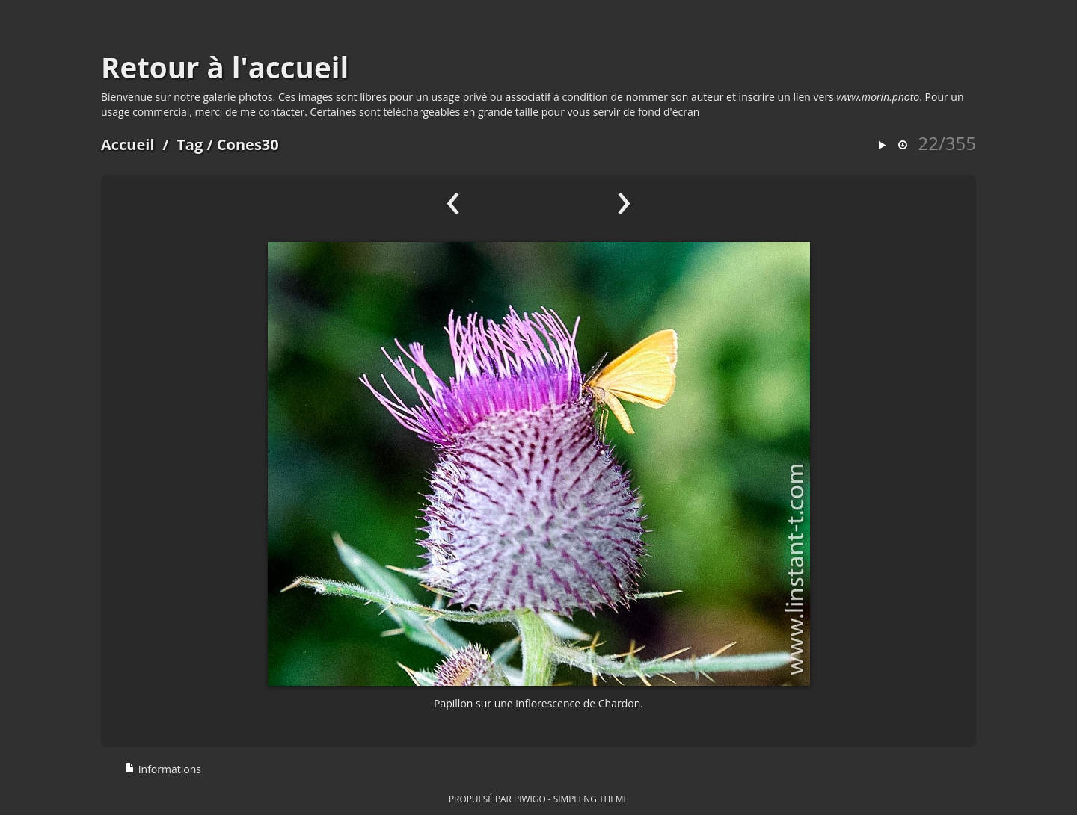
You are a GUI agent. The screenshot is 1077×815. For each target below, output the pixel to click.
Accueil (128, 144)
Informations (163, 769)
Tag (190, 144)
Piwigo (530, 799)
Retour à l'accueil (225, 67)
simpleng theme (590, 799)
